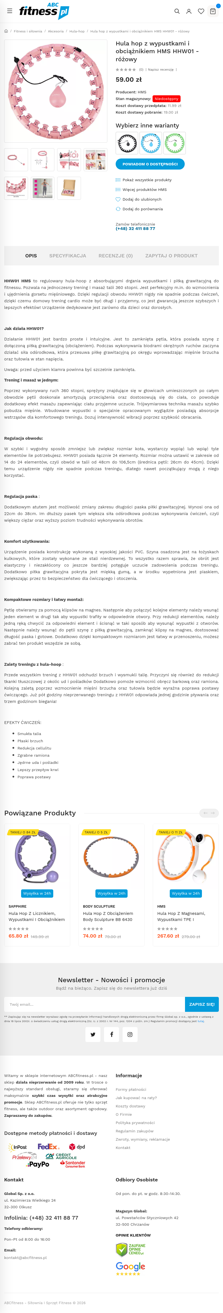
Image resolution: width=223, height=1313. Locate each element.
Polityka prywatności (135, 1122)
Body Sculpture (99, 906)
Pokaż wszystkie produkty (147, 180)
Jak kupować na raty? (136, 1098)
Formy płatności (131, 1089)
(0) (141, 69)
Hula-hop (77, 31)
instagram (130, 1034)
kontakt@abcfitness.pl (25, 1257)
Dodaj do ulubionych (142, 199)
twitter (92, 1034)
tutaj (200, 1021)
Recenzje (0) (115, 255)
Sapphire (18, 906)
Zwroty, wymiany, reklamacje (143, 1139)
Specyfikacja (67, 255)
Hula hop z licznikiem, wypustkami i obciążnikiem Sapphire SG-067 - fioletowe (37, 922)
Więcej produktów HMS (145, 189)
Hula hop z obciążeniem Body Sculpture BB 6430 (108, 916)
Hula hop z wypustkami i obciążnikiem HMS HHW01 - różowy (140, 31)
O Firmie (124, 1114)
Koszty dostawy (130, 1106)
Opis (31, 255)
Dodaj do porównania (143, 209)
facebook (111, 1034)
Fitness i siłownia (28, 31)
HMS (142, 92)
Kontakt (123, 1147)
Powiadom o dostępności (150, 164)
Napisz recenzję (161, 69)
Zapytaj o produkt (171, 255)
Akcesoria (56, 31)
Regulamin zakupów (135, 1131)
